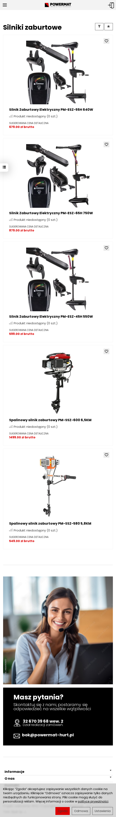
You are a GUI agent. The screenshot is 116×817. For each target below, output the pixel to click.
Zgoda (62, 811)
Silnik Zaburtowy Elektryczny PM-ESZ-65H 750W (51, 213)
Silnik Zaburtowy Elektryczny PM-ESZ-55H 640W (51, 109)
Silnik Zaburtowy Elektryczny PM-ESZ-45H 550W (51, 316)
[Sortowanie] (108, 26)
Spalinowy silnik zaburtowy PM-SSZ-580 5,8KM (50, 523)
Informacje (58, 771)
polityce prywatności (93, 801)
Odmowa (81, 811)
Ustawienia (103, 811)
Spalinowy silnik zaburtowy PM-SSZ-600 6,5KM (50, 420)
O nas (58, 778)
